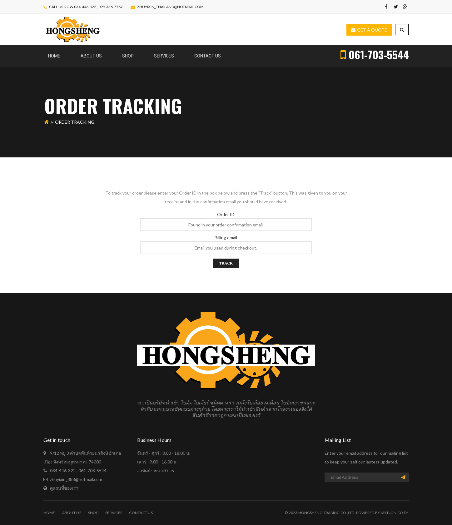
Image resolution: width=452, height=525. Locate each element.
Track (226, 263)
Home (49, 512)
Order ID (226, 214)
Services (113, 512)
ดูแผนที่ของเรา (64, 488)
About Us (71, 512)
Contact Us (141, 512)
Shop (93, 512)
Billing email (226, 237)
